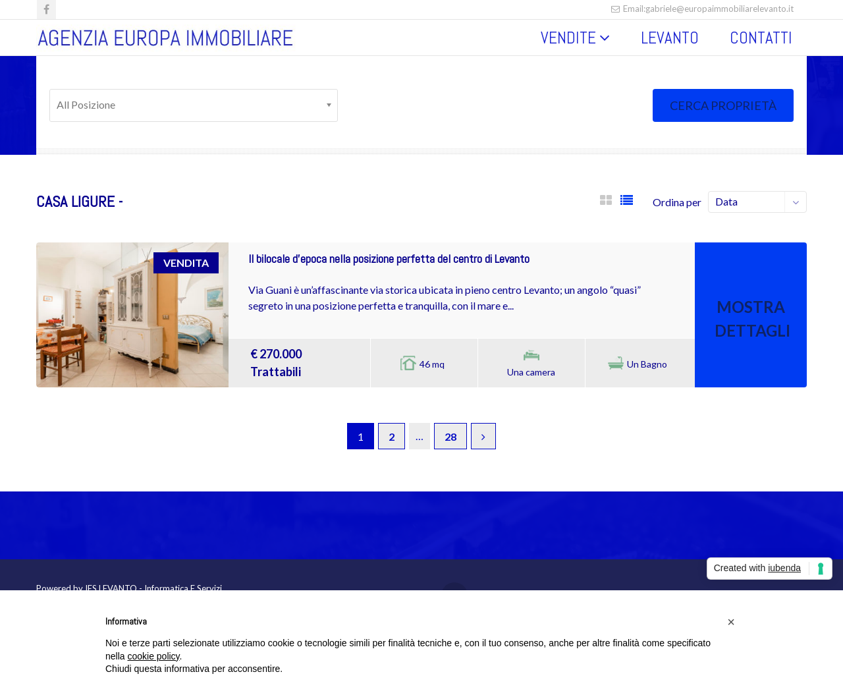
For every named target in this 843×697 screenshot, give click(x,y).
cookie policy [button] (153, 656)
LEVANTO (670, 38)
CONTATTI (761, 38)
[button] (731, 621)
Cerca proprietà (723, 105)
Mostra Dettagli (752, 318)
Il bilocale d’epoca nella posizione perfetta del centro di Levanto (389, 258)
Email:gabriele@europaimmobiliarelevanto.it (702, 8)
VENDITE (568, 38)
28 (450, 436)
